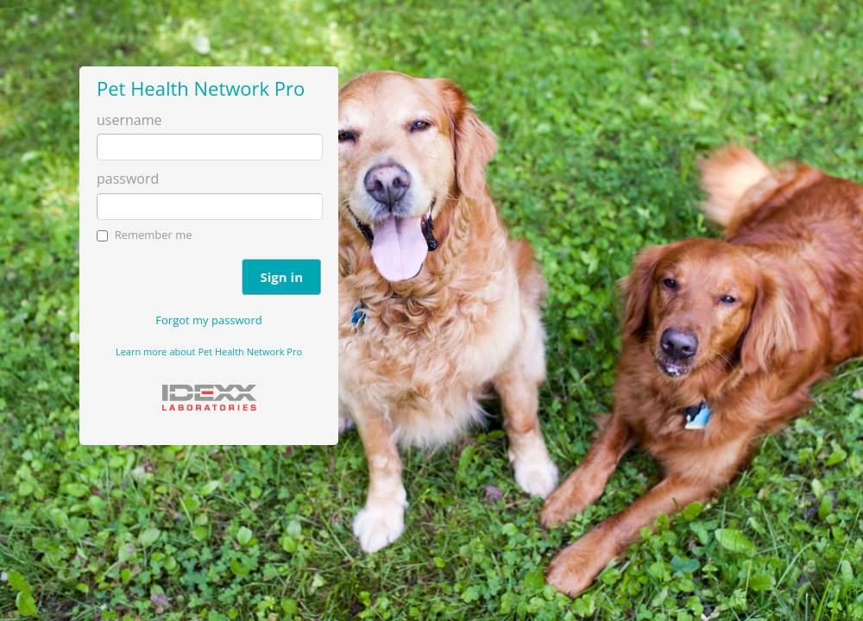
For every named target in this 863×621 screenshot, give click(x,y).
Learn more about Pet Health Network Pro (209, 351)
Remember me (153, 234)
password (128, 178)
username (129, 119)
